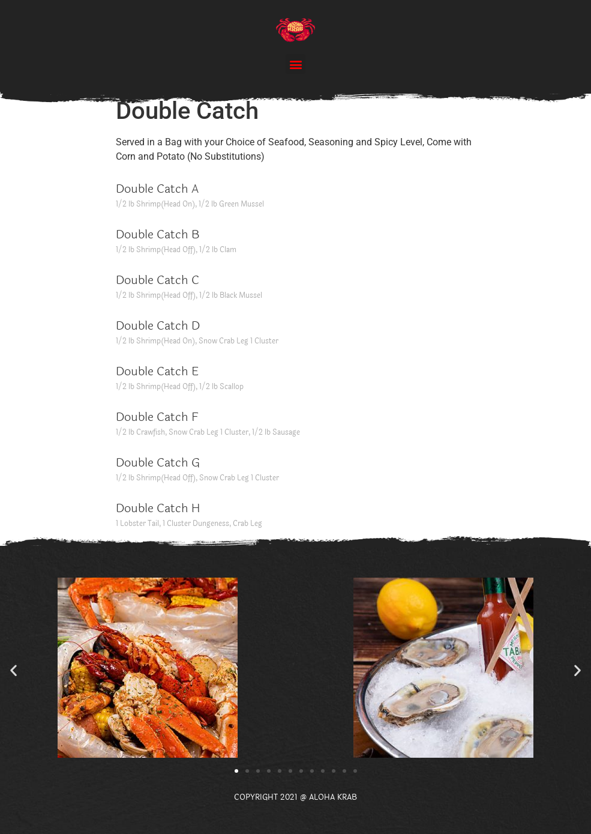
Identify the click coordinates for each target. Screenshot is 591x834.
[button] (295, 64)
